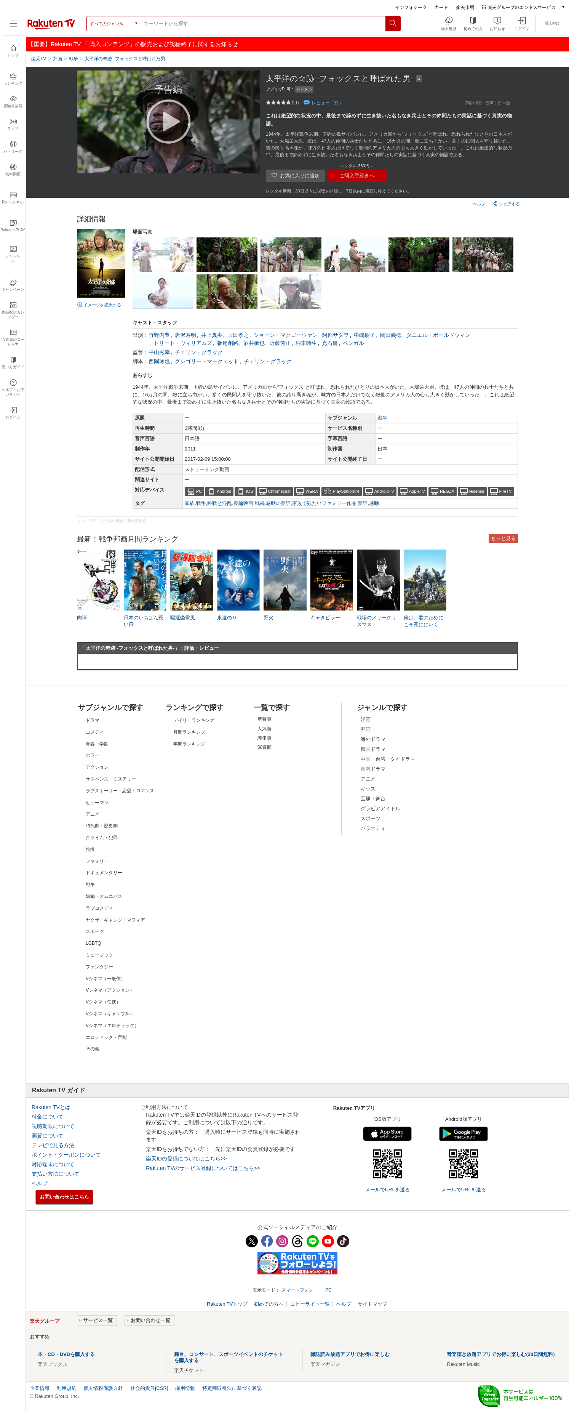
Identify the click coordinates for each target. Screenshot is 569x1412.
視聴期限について (53, 1126)
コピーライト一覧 (310, 1304)
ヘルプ (479, 204)
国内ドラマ (373, 769)
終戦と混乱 (219, 503)
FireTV (505, 491)
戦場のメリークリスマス (376, 621)
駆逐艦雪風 (182, 617)
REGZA (447, 491)
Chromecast (279, 491)
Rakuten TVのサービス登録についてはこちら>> (203, 1168)
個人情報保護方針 (103, 1388)
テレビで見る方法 (53, 1145)
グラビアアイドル (380, 808)
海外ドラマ (373, 739)
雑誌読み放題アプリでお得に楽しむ (350, 1354)
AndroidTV (384, 491)
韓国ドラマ (373, 749)
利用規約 (67, 1388)
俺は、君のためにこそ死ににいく (423, 621)
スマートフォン (297, 1290)
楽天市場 (465, 7)
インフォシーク (411, 7)
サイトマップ (372, 1304)
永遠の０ (227, 617)
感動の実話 (278, 503)
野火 (268, 617)
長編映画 (243, 503)
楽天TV (38, 58)
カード (441, 7)
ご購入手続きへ (357, 175)
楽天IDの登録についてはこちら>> (186, 1159)
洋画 (366, 719)
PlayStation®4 (346, 491)
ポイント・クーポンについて (66, 1155)
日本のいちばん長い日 (143, 621)
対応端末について (53, 1164)
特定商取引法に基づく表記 (232, 1388)
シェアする (505, 203)
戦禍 (260, 503)
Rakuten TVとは (51, 1107)
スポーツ (370, 818)
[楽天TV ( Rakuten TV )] (51, 26)
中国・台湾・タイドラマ (388, 759)
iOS (249, 491)
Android (224, 491)
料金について (48, 1117)
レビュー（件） (328, 103)
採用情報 (185, 1388)
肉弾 (82, 617)
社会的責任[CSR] (149, 1388)
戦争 (382, 418)
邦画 (366, 729)
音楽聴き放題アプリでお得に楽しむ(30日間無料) (501, 1354)
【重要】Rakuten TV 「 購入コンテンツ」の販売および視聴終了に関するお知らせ (133, 44)
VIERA (311, 491)
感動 (374, 503)
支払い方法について (56, 1174)
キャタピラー (325, 617)
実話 (363, 503)
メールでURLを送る (387, 1189)
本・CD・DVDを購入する (66, 1354)
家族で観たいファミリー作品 (324, 503)
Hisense (476, 491)
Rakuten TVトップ (228, 1304)
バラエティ (373, 828)
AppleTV (417, 491)
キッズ (368, 789)
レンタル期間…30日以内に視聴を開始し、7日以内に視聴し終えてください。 (338, 191)
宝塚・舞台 (373, 798)
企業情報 (40, 1388)
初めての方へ (269, 1304)
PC (199, 491)
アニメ (368, 779)
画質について (48, 1136)
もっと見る (503, 538)
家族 (190, 503)
